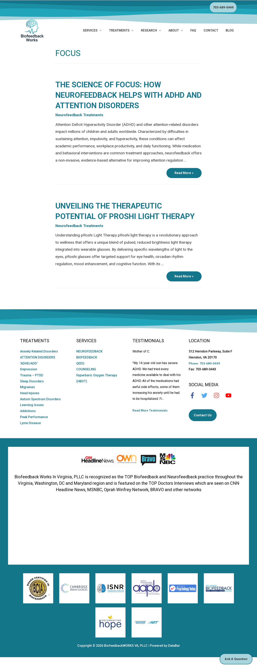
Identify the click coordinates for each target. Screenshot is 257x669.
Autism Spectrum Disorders (40, 410)
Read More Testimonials (150, 421)
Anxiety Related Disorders (39, 362)
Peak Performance (34, 428)
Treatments (119, 30)
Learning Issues (32, 416)
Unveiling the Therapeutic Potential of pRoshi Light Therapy (112, 216)
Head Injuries (29, 404)
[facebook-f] (194, 406)
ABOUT (173, 30)
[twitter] (206, 406)
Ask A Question (235, 659)
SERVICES (90, 30)
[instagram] (218, 406)
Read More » (186, 174)
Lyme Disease (30, 434)
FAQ (193, 30)
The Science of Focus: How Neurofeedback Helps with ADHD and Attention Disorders (124, 95)
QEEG (80, 374)
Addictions (28, 422)
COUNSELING (86, 380)
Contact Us (203, 426)
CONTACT (211, 30)
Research (149, 30)
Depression (28, 380)
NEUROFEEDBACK (89, 362)
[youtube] (230, 406)
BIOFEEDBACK (86, 368)
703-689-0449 (223, 7)
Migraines (27, 398)
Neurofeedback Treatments (80, 115)
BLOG (230, 30)
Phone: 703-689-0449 (204, 374)
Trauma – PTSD (31, 386)
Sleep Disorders (32, 392)
